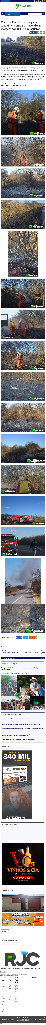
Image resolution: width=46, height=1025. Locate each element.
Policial (16, 1000)
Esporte (16, 990)
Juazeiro (3, 996)
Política (3, 1003)
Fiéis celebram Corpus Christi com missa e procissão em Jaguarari (18, 740)
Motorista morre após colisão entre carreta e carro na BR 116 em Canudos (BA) (21, 725)
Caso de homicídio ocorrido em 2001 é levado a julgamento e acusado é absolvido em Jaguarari (22, 730)
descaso (3, 984)
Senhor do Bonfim (3, 1010)
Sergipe (10, 1005)
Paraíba (10, 990)
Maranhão (10, 987)
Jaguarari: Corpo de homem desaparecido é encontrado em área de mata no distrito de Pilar (22, 720)
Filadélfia (3, 988)
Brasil (16, 982)
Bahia (10, 984)
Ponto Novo (3, 1006)
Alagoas (10, 981)
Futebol (16, 996)
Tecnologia (3, 1015)
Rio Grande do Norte (10, 1001)
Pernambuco (10, 994)
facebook (42, 659)
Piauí (10, 997)
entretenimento (16, 986)
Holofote (3, 991)
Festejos (16, 993)
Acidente (3, 981)
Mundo (3, 1000)
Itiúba (3, 993)
